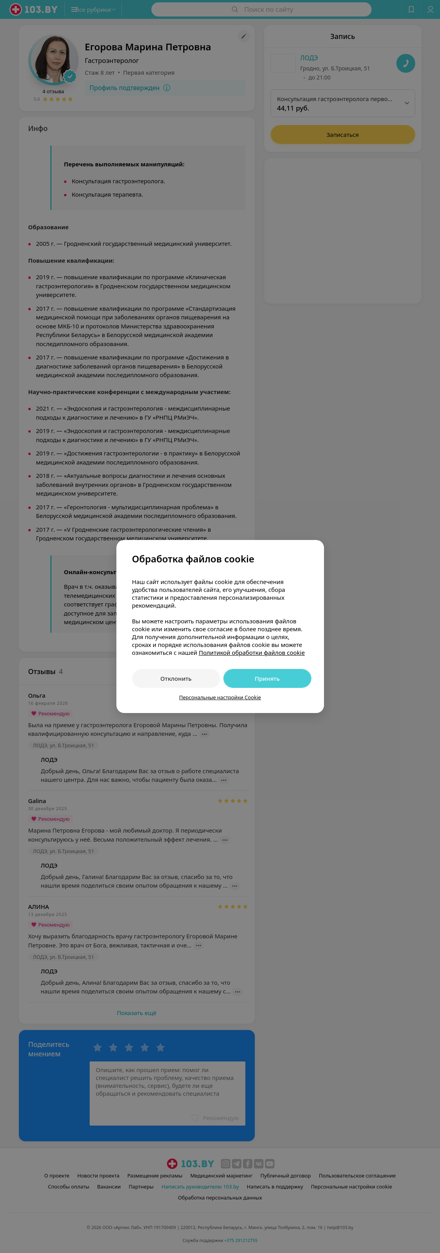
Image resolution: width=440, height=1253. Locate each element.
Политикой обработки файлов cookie (252, 652)
